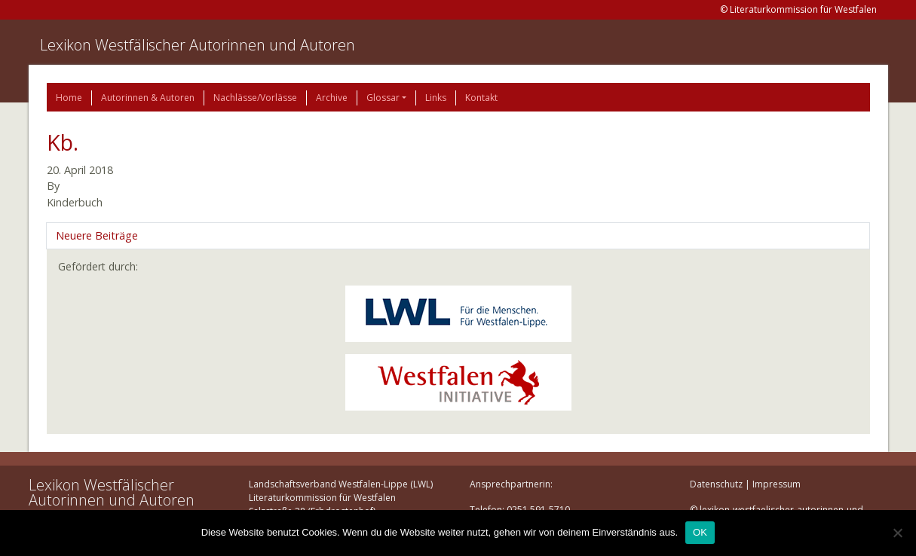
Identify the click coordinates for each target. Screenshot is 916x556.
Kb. (62, 142)
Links (435, 97)
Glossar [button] (383, 97)
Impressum (776, 484)
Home (69, 97)
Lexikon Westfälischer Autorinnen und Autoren (197, 45)
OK (700, 532)
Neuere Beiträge (97, 235)
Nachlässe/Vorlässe (255, 97)
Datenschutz (716, 484)
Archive (332, 97)
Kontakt (481, 97)
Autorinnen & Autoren (148, 97)
